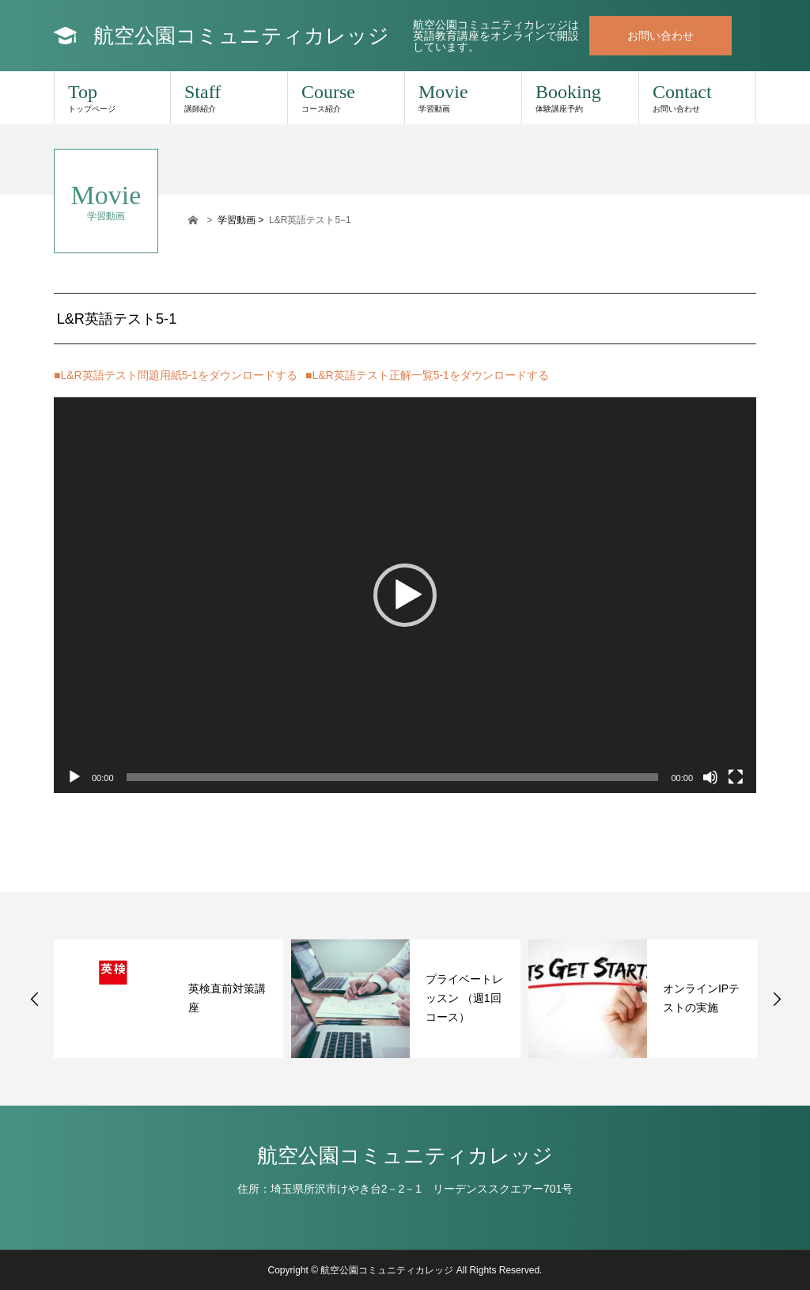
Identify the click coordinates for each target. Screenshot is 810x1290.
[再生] (74, 777)
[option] (168, 998)
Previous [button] (35, 999)
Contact (697, 97)
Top (112, 97)
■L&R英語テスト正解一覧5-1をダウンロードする (427, 375)
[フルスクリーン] (736, 777)
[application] (405, 595)
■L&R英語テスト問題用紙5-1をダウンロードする (175, 375)
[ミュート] (710, 777)
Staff (229, 97)
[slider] (393, 777)
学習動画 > (242, 220)
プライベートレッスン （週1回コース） (464, 998)
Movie (463, 97)
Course (346, 97)
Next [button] (777, 999)
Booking (580, 97)
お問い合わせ (660, 35)
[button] (405, 595)
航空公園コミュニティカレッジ (241, 35)
